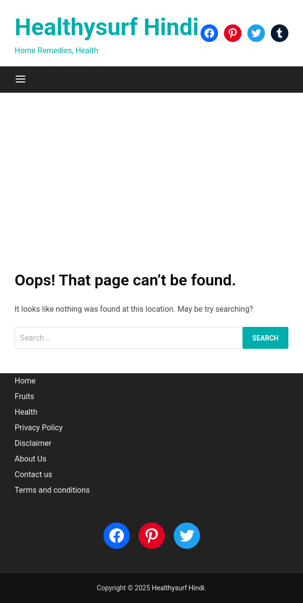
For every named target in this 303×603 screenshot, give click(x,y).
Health (26, 412)
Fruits (24, 396)
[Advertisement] (151, 180)
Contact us (33, 474)
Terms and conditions (52, 490)
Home (25, 380)
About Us (30, 458)
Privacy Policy (39, 427)
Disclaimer (33, 443)
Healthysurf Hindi (107, 27)
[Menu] (20, 79)
